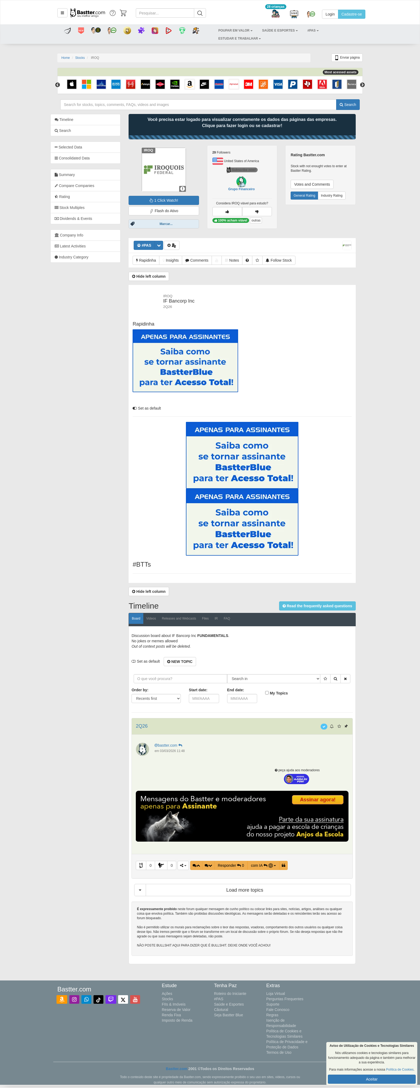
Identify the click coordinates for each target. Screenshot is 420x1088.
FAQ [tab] (234, 618)
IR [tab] (223, 618)
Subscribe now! (248, 169)
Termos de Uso (278, 1052)
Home (65, 58)
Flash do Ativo (170, 211)
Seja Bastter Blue (228, 1015)
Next (362, 85)
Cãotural (221, 1009)
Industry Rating (339, 195)
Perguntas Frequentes (284, 999)
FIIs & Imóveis (174, 1004)
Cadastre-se (352, 14)
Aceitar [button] (372, 1079)
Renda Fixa (171, 1015)
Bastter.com (176, 1069)
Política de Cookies (400, 1069)
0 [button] (157, 865)
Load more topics (251, 890)
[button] (62, 12)
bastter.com (176, 745)
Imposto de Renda (177, 1020)
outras (262, 220)
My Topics (286, 693)
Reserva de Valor (176, 1009)
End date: (242, 690)
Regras (272, 1015)
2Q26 (149, 726)
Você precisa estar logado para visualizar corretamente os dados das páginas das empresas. (249, 122)
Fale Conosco (277, 1009)
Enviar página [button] (347, 57)
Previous (57, 85)
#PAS (218, 999)
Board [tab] (143, 618)
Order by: (147, 690)
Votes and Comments (319, 184)
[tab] (92, 147)
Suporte (272, 1004)
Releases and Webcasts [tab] (186, 618)
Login (330, 14)
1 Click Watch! (170, 200)
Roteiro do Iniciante (230, 993)
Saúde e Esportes (229, 1004)
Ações (167, 993)
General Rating (311, 195)
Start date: (205, 690)
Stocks (80, 58)
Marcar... (173, 224)
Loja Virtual (275, 993)
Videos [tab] (158, 618)
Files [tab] (212, 618)
